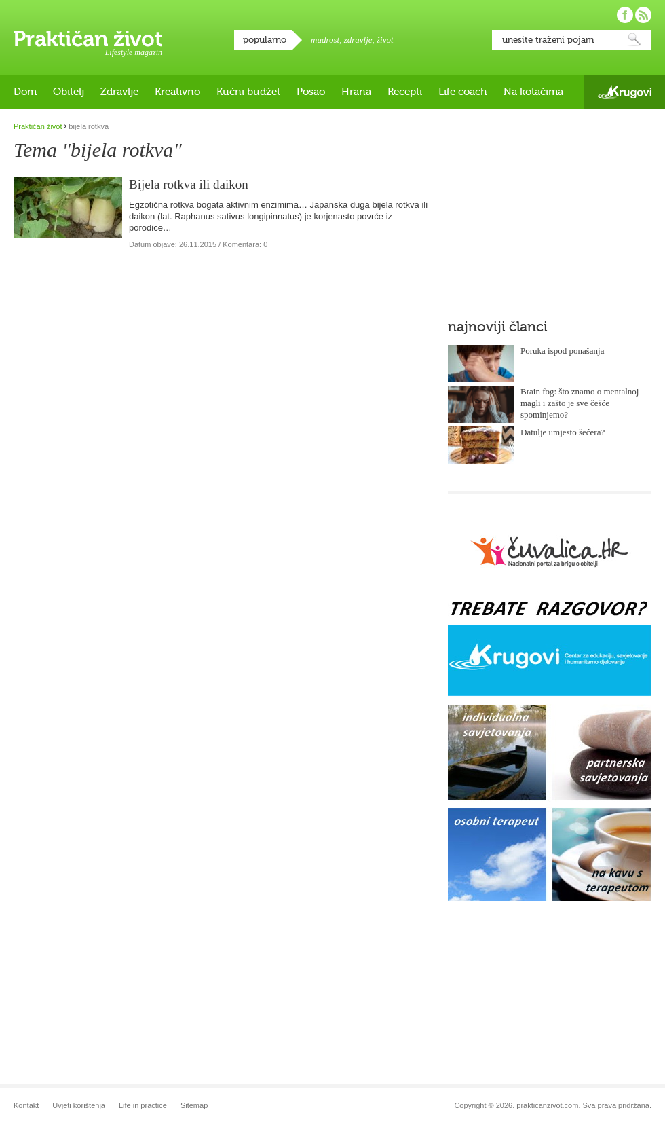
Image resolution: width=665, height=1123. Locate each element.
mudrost (325, 40)
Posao (311, 92)
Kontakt (26, 1105)
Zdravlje (119, 92)
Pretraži (634, 40)
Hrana (356, 92)
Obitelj (68, 92)
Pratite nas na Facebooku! (625, 15)
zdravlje (358, 40)
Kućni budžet (248, 92)
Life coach (462, 92)
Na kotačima (533, 92)
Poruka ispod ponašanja (562, 351)
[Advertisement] (549, 207)
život (385, 40)
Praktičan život (88, 39)
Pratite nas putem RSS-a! (643, 15)
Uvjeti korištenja (78, 1105)
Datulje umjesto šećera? (562, 432)
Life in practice (143, 1105)
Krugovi (624, 92)
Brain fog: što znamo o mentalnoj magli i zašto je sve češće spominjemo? (579, 403)
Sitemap (194, 1105)
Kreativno (177, 92)
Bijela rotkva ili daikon (188, 184)
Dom (25, 92)
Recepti (404, 92)
